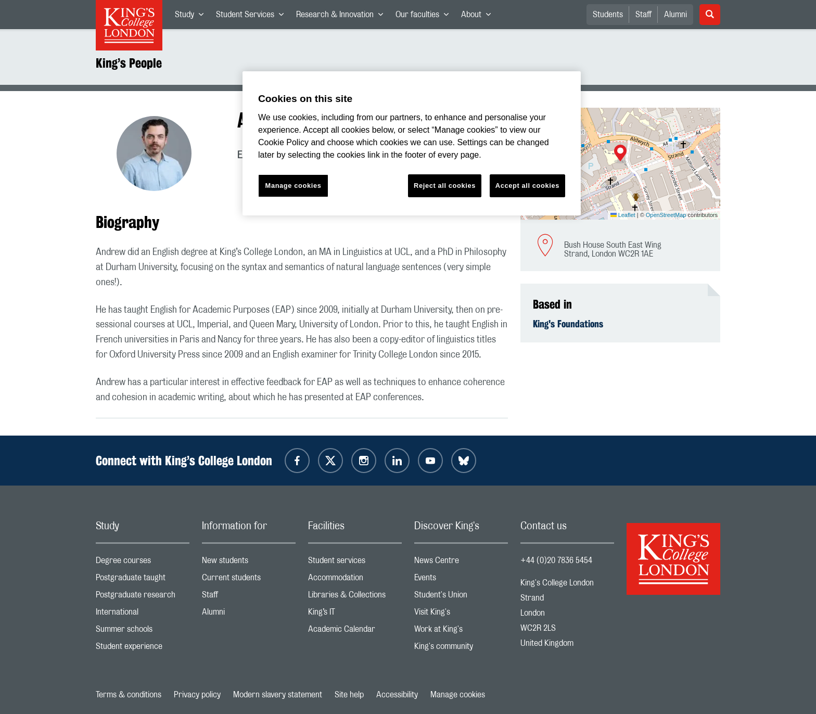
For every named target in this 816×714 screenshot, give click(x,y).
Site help (349, 695)
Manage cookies (457, 695)
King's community (461, 648)
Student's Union (461, 597)
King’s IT (355, 614)
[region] (412, 143)
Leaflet (622, 215)
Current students (249, 579)
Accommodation (355, 579)
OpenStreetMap (666, 215)
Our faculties (425, 16)
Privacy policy (197, 695)
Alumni (675, 14)
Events (461, 579)
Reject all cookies (445, 185)
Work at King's (461, 631)
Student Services (253, 16)
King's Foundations (568, 323)
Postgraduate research (142, 597)
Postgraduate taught (142, 579)
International (142, 614)
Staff (643, 14)
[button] (620, 154)
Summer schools (142, 631)
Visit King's (461, 614)
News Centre (461, 562)
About (479, 16)
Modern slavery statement (277, 695)
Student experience (142, 648)
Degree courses (142, 562)
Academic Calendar (355, 631)
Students (608, 14)
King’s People (129, 63)
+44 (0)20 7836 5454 (556, 560)
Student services (355, 562)
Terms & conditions (128, 695)
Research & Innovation (342, 16)
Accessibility (397, 695)
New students (249, 562)
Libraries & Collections (355, 597)
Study (192, 16)
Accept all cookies (527, 185)
